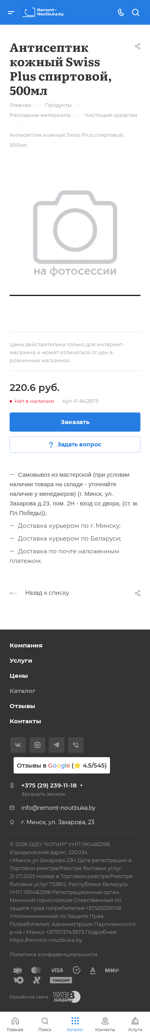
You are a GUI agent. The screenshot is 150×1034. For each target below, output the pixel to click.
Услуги (21, 660)
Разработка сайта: (29, 997)
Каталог (23, 691)
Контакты (25, 721)
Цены (19, 675)
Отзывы (22, 706)
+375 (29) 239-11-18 (49, 785)
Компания (26, 645)
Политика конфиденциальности (53, 954)
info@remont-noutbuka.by (58, 807)
